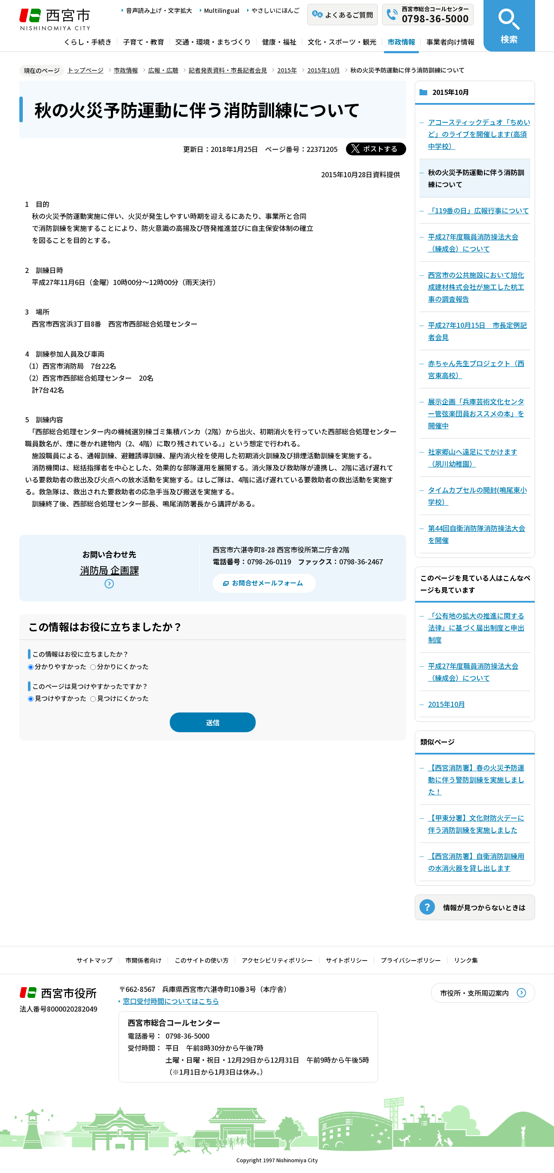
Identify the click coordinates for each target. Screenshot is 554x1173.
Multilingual (221, 10)
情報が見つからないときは (484, 907)
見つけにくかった (123, 698)
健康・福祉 (279, 41)
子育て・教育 (143, 41)
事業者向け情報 (450, 41)
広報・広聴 (163, 70)
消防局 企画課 (109, 569)
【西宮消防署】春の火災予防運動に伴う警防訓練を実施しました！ (476, 779)
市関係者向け (143, 960)
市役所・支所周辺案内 (474, 993)
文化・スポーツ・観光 (342, 41)
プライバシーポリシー (411, 960)
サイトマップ (95, 960)
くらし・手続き (88, 41)
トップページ (85, 70)
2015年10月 (323, 70)
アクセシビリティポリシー (277, 960)
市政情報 (401, 41)
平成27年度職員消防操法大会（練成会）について (473, 672)
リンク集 (466, 960)
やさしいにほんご (275, 10)
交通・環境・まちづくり (213, 41)
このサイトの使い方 (201, 960)
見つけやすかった (60, 698)
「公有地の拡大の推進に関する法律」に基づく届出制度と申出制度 (476, 627)
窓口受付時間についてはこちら (171, 1001)
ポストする (380, 148)
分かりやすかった (60, 666)
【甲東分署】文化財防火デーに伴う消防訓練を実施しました (476, 823)
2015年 (287, 70)
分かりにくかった (123, 666)
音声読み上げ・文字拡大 (159, 10)
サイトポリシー (347, 960)
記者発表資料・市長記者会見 (228, 70)
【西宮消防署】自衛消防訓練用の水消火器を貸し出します (476, 862)
